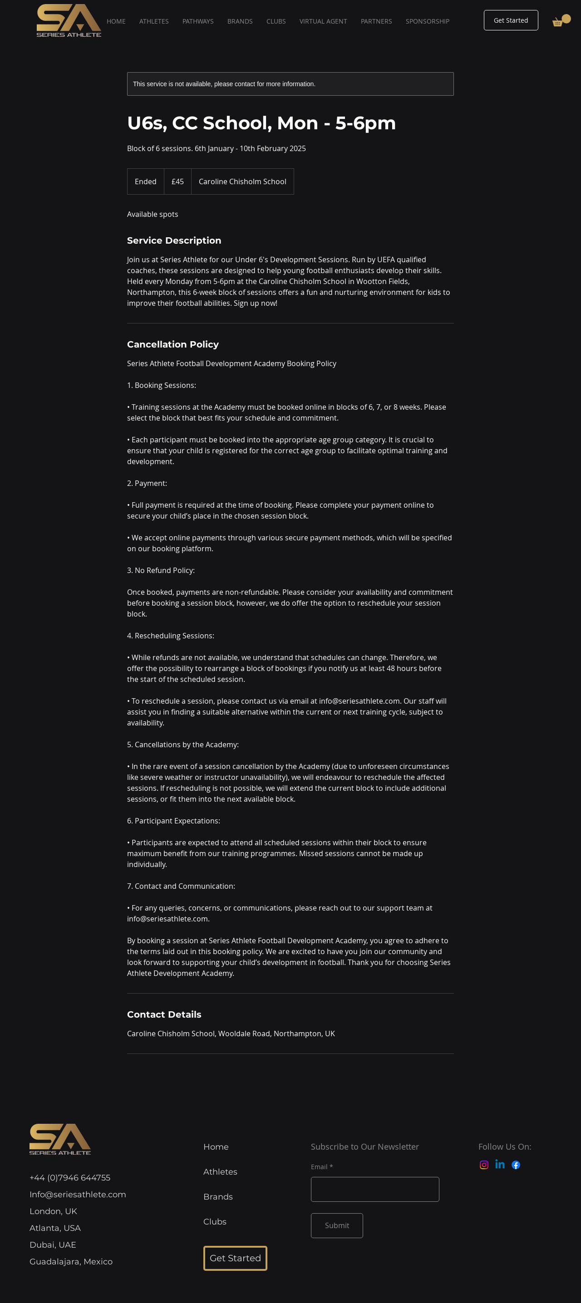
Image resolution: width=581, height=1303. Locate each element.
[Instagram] (484, 1165)
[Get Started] (511, 20)
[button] (561, 20)
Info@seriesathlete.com (78, 1195)
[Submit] (337, 1225)
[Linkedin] (500, 1165)
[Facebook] (516, 1165)
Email (319, 1167)
